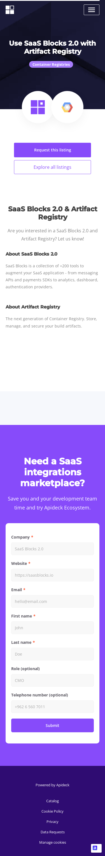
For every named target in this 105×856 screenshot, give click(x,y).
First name (21, 616)
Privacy (52, 821)
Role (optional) (25, 668)
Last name (21, 642)
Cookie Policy (52, 811)
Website (19, 563)
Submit (52, 725)
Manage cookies (52, 842)
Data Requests (53, 831)
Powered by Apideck (52, 784)
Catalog (52, 800)
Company (20, 537)
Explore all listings (52, 167)
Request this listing (52, 150)
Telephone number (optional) (39, 695)
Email (16, 589)
